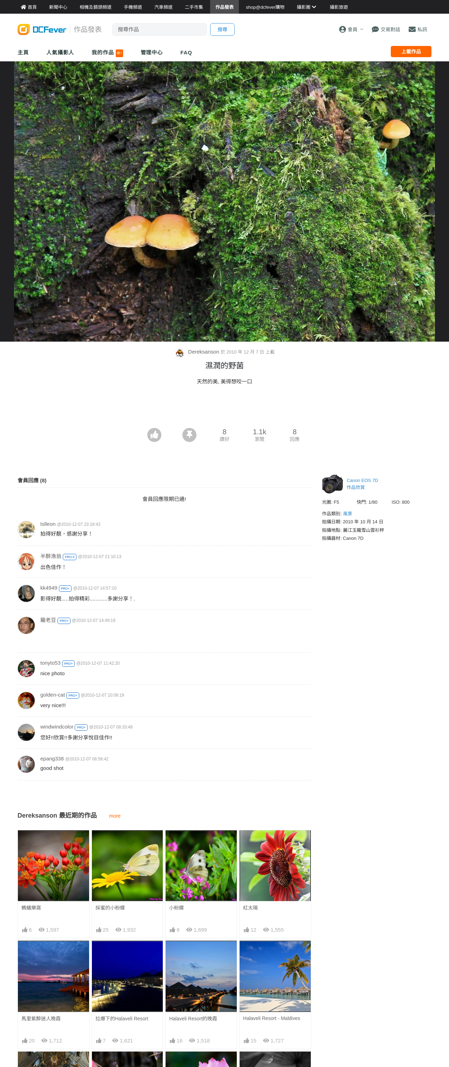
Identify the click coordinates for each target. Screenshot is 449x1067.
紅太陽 (250, 908)
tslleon (47, 524)
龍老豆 (48, 620)
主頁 (23, 52)
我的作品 (107, 53)
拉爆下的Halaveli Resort (121, 1018)
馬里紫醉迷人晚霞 (41, 1018)
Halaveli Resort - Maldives (271, 1018)
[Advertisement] (224, 408)
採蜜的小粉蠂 (110, 908)
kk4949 (48, 588)
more (115, 816)
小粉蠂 (176, 908)
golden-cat (52, 695)
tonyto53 (50, 663)
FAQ (186, 52)
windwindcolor (56, 727)
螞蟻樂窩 (31, 908)
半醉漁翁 (50, 556)
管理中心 (152, 52)
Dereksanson (197, 352)
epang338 (52, 758)
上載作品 (411, 51)
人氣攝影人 (60, 52)
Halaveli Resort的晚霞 (193, 1018)
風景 (347, 513)
